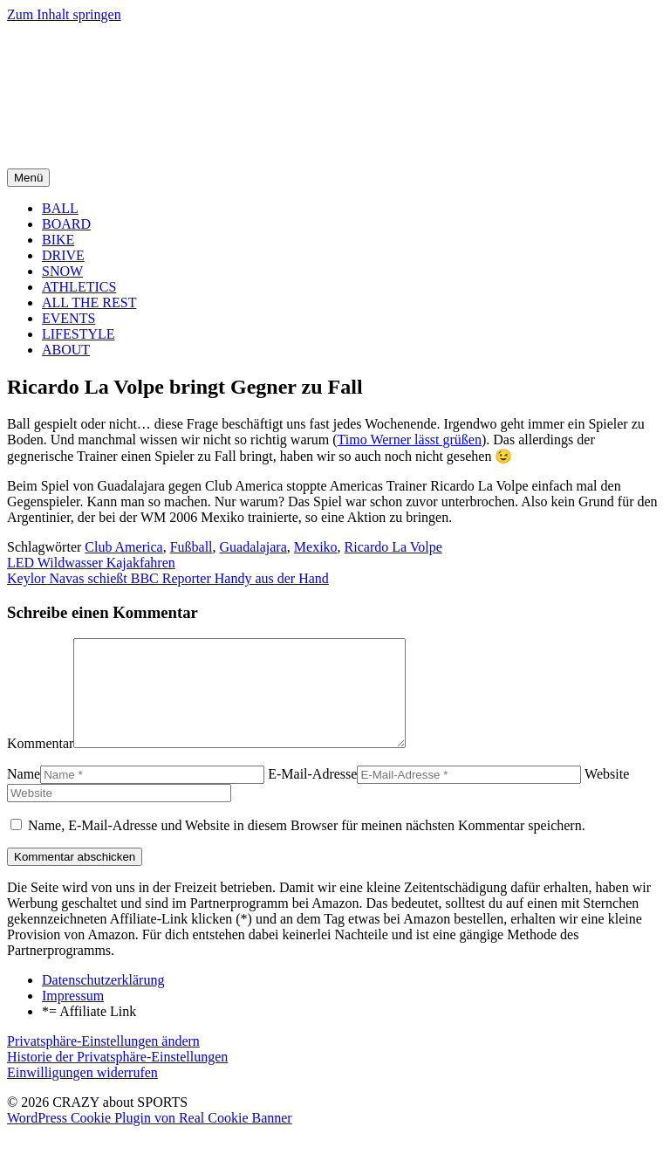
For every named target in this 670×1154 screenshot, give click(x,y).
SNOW (62, 271)
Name (23, 794)
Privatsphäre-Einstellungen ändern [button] (103, 1061)
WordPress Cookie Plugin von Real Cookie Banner (149, 1138)
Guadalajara (253, 546)
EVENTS (68, 318)
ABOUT (66, 349)
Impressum (73, 1016)
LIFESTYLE (78, 333)
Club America (123, 546)
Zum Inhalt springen (64, 14)
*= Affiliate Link (89, 1032)
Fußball (191, 546)
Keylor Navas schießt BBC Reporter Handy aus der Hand (168, 578)
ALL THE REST (89, 302)
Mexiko (316, 546)
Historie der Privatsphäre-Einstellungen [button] (117, 1077)
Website (607, 794)
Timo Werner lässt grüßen (410, 439)
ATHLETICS (79, 286)
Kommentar (40, 764)
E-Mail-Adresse (312, 794)
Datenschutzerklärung (103, 1000)
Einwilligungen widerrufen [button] (82, 1093)
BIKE (58, 239)
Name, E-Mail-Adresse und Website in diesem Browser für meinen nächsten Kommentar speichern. (306, 846)
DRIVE (63, 255)
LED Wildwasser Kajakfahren (91, 562)
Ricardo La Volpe (393, 546)
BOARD (66, 223)
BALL (60, 208)
